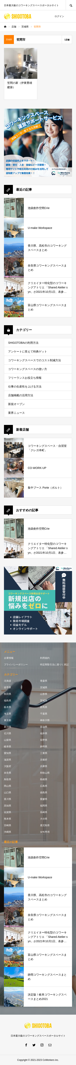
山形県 (43, 694)
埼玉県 (7, 713)
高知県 (7, 805)
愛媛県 (43, 799)
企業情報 (8, 658)
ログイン (59, 16)
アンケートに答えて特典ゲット (27, 351)
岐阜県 (7, 746)
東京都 (7, 720)
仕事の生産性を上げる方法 (24, 386)
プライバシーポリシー (16, 664)
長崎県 (43, 812)
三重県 (43, 753)
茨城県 (43, 700)
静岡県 (43, 746)
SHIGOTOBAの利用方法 (23, 342)
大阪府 (7, 766)
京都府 (43, 759)
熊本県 (7, 818)
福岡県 (43, 805)
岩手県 (7, 687)
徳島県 (43, 792)
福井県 (43, 733)
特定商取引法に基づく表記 (54, 664)
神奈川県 (45, 720)
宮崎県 (7, 825)
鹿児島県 (45, 825)
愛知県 (7, 753)
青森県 (43, 680)
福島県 (7, 700)
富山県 (43, 726)
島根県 (43, 779)
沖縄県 (7, 832)
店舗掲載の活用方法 (20, 395)
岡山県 (7, 786)
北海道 (7, 680)
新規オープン (16, 404)
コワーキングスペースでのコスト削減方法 (34, 360)
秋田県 (7, 694)
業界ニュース (16, 412)
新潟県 (7, 726)
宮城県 (43, 687)
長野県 (43, 740)
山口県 (7, 792)
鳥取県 (7, 779)
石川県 (7, 733)
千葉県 (43, 713)
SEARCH (71, 5)
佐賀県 (7, 812)
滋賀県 (7, 759)
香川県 (7, 799)
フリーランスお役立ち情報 (24, 377)
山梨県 (7, 740)
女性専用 (45, 832)
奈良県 (7, 772)
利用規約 (45, 658)
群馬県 (43, 707)
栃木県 (7, 707)
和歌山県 (45, 772)
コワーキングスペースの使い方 (27, 369)
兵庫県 (43, 766)
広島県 (43, 786)
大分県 (43, 818)
